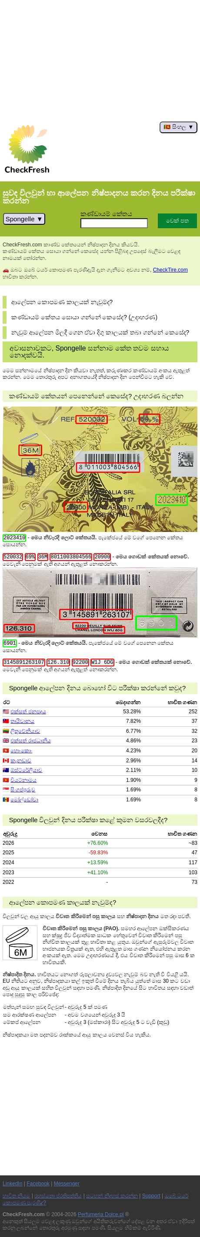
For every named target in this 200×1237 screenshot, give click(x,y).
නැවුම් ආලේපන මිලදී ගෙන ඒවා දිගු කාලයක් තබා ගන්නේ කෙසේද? (100, 332)
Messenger (67, 1184)
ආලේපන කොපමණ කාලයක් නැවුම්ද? (62, 302)
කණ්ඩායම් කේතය (106, 213)
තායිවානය (22, 721)
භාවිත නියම (16, 1196)
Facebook (38, 1184)
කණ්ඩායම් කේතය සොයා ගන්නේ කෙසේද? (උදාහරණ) (84, 317)
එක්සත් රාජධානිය (30, 741)
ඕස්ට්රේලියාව (26, 770)
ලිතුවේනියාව (25, 731)
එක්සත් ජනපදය (28, 712)
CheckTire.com (170, 270)
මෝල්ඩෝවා (24, 800)
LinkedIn (12, 1184)
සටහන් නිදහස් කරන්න (112, 1196)
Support (151, 1196)
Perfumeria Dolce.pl (100, 1214)
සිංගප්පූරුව (22, 790)
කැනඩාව (20, 761)
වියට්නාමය (23, 780)
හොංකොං (21, 751)
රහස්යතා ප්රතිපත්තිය (58, 1196)
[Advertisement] (100, 60)
